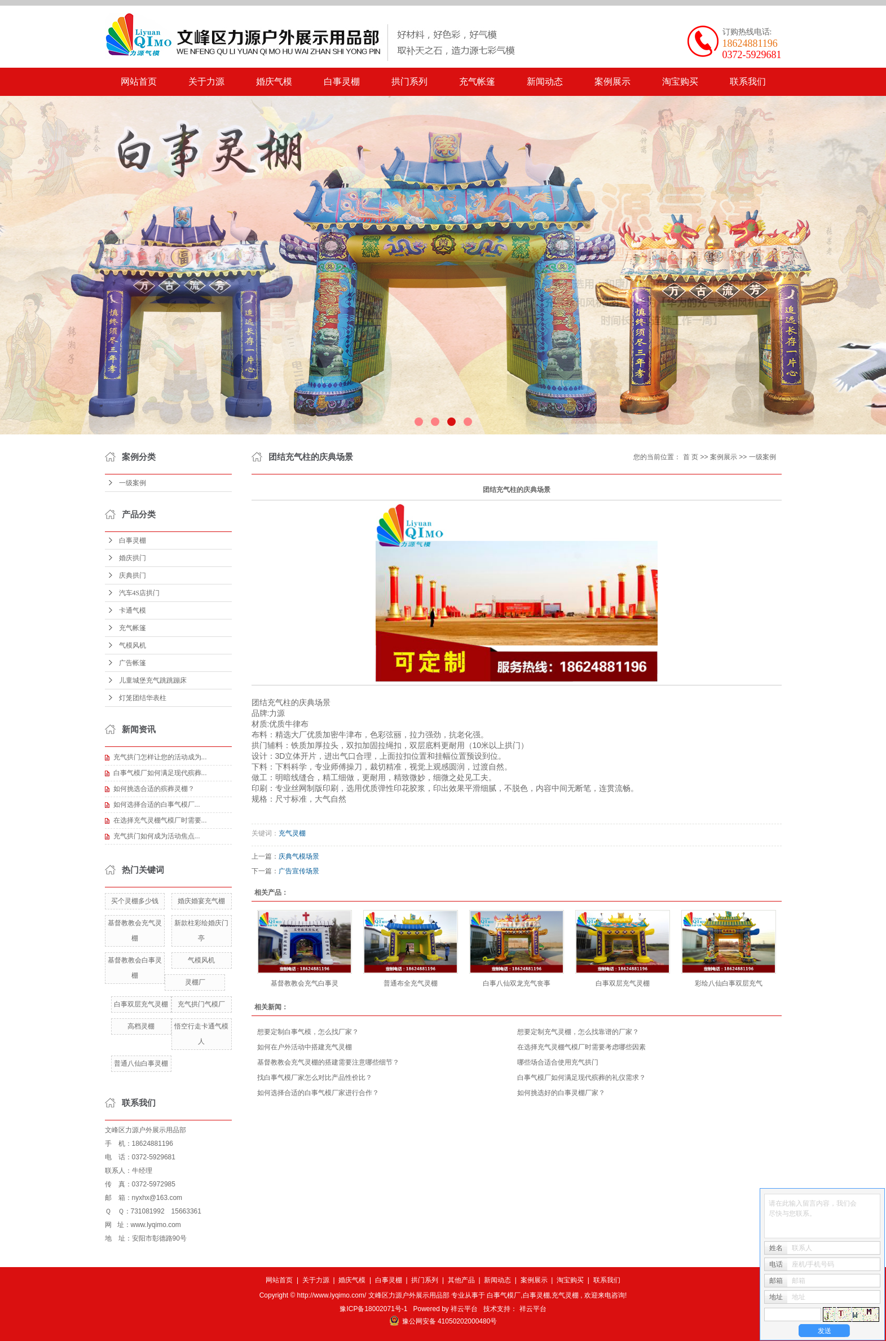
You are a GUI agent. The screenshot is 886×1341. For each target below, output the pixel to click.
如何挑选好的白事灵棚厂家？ (561, 1093)
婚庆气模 (274, 81)
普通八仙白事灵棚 (141, 1063)
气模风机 (132, 645)
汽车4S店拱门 (139, 593)
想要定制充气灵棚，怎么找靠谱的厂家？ (578, 1032)
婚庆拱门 (132, 558)
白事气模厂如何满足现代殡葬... (160, 773)
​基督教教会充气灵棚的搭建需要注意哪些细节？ (328, 1062)
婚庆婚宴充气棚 (201, 901)
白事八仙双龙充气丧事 (516, 983)
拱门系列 (409, 81)
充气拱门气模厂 (201, 1004)
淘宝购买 (680, 81)
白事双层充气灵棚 (141, 1004)
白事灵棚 (342, 81)
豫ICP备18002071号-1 (373, 1309)
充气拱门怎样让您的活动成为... (160, 757)
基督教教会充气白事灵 (304, 983)
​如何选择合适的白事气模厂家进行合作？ (318, 1093)
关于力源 (206, 81)
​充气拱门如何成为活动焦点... (156, 836)
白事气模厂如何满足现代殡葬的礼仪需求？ (581, 1077)
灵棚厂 (195, 982)
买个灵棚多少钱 (134, 901)
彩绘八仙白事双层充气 (728, 983)
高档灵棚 (141, 1026)
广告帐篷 (132, 663)
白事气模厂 (504, 1295)
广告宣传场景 (299, 871)
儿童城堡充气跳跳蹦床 (153, 680)
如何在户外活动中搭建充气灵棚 (304, 1047)
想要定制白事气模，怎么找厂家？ (308, 1032)
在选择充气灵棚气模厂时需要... (160, 820)
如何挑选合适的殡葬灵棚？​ (154, 789)
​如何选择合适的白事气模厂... (156, 804)
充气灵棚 (292, 833)
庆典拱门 (132, 575)
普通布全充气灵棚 (411, 983)
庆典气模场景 (299, 856)
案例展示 (612, 81)
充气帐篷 (477, 81)
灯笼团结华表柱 (142, 698)
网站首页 (139, 81)
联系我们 (748, 81)
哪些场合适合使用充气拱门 (557, 1062)
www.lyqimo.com (156, 1225)
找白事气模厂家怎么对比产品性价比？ (314, 1077)
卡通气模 (132, 610)
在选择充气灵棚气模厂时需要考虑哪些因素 (581, 1047)
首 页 (690, 457)
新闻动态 (545, 81)
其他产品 (461, 1280)
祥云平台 (464, 1309)
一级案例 (132, 483)
